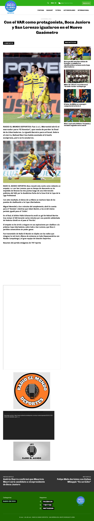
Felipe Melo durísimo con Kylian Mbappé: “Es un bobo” (74, 480)
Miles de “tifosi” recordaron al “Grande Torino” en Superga (76, 85)
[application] (28, 425)
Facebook (48, 501)
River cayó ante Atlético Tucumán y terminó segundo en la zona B (77, 124)
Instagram (48, 508)
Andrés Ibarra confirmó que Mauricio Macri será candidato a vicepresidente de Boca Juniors (24, 482)
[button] (48, 3)
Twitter (47, 505)
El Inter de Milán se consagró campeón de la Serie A (75, 105)
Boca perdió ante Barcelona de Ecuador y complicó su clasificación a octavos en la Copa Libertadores (77, 64)
